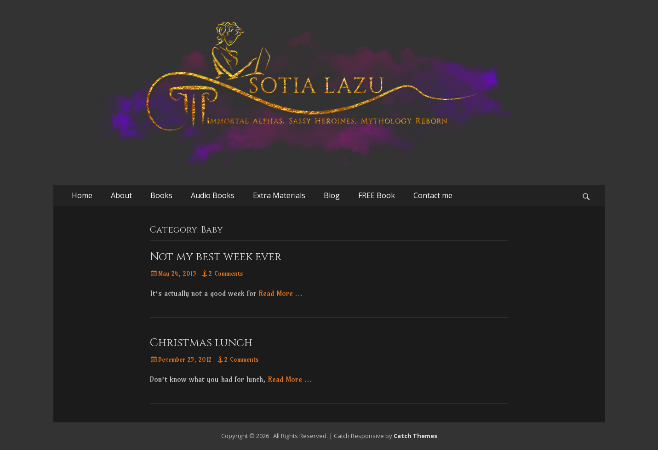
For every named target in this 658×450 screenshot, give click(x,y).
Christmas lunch (201, 343)
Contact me (432, 195)
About (121, 195)
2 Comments (226, 273)
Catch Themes (415, 436)
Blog (332, 195)
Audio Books (213, 195)
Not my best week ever (215, 257)
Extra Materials (279, 195)
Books (161, 195)
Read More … (281, 293)
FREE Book (376, 195)
